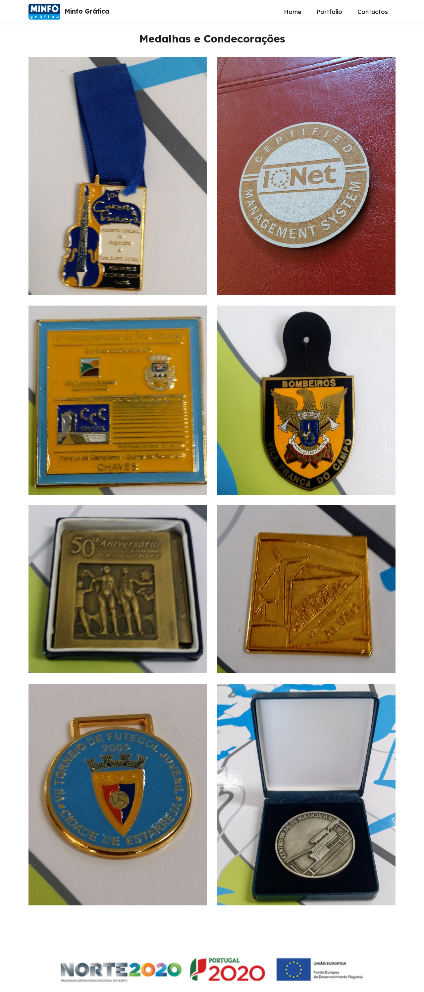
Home (292, 11)
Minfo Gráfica (87, 11)
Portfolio (329, 11)
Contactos (372, 11)
